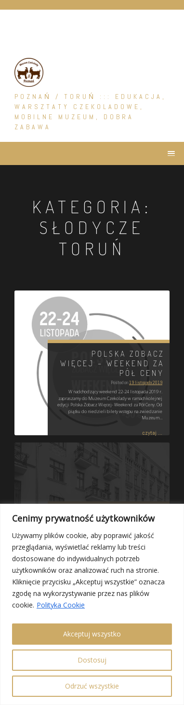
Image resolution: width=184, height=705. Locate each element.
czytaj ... (152, 433)
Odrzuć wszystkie (92, 686)
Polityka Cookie (61, 604)
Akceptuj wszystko (92, 633)
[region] (92, 604)
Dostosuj (92, 659)
